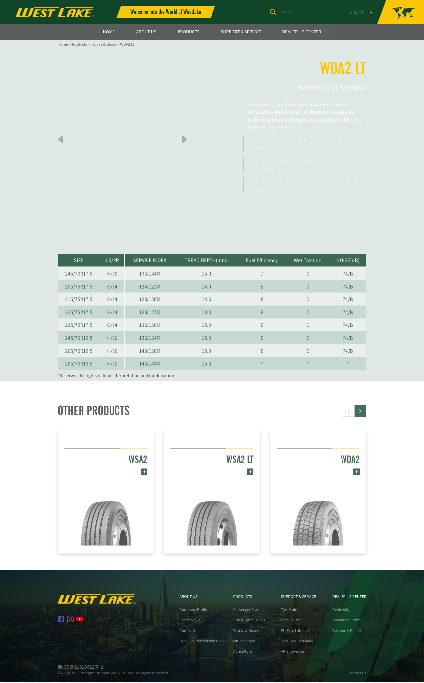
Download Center (347, 620)
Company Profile (193, 610)
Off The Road (244, 641)
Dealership (341, 610)
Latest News (189, 620)
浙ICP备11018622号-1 (81, 668)
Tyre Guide (290, 610)
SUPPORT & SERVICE (241, 31)
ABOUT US (146, 31)
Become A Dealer (346, 631)
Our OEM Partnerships (198, 641)
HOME (109, 31)
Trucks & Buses (103, 44)
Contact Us (188, 631)
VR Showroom (293, 652)
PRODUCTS (188, 31)
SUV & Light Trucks (249, 620)
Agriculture (242, 652)
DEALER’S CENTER (301, 31)
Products (79, 44)
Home (63, 44)
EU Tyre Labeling (295, 631)
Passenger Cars (246, 610)
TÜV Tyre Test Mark (297, 641)
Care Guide (290, 620)
